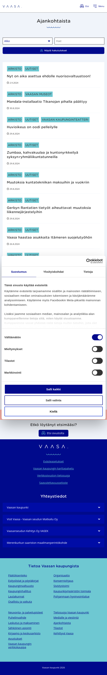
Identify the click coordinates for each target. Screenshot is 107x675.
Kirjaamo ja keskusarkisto (24, 633)
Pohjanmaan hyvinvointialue (72, 596)
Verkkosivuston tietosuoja (53, 475)
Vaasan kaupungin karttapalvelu (53, 468)
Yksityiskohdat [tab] (53, 271)
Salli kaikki (53, 389)
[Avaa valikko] (98, 6)
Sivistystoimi (61, 586)
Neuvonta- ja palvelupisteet (25, 612)
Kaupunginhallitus (19, 591)
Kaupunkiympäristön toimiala (72, 591)
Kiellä (53, 411)
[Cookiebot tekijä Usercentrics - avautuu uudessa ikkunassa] (86, 261)
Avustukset (15, 638)
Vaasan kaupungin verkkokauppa (19, 645)
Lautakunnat (16, 596)
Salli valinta (53, 400)
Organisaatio (62, 575)
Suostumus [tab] (19, 271)
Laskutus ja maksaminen (23, 623)
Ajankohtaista (62, 623)
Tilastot (58, 628)
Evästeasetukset (53, 461)
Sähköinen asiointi (19, 628)
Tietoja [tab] (88, 271)
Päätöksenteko (17, 575)
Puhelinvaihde (17, 617)
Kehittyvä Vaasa (63, 633)
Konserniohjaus (63, 581)
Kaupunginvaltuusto (21, 586)
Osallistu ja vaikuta (20, 601)
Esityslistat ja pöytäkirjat (23, 581)
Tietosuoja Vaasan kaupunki (71, 612)
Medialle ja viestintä (66, 617)
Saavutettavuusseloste (53, 483)
